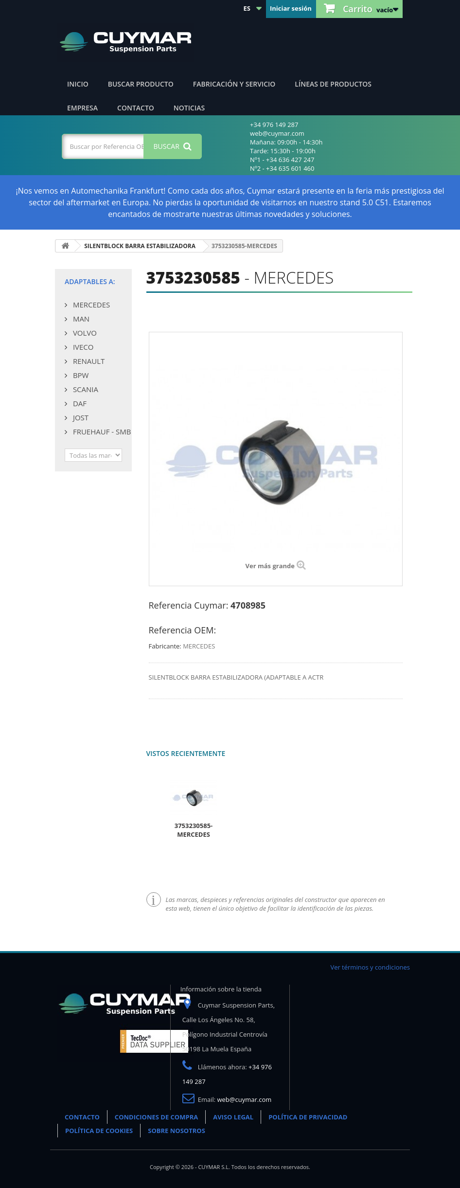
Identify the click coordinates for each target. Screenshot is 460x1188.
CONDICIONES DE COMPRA (156, 1117)
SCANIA (84, 389)
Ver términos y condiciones (370, 967)
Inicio (77, 84)
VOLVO (84, 333)
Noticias (189, 107)
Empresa (82, 107)
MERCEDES (90, 304)
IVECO (82, 347)
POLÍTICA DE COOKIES (99, 1130)
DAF (79, 403)
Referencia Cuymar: (189, 605)
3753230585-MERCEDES (194, 830)
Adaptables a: (90, 281)
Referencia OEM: (182, 630)
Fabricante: (165, 646)
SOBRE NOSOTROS (176, 1130)
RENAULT (88, 361)
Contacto (135, 107)
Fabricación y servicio (234, 84)
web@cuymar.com (244, 1099)
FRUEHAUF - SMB (101, 431)
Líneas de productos (333, 84)
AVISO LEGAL (233, 1117)
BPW (79, 375)
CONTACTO (82, 1117)
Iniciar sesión (291, 8)
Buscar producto (141, 84)
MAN (80, 319)
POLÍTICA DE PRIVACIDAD (307, 1117)
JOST (79, 417)
